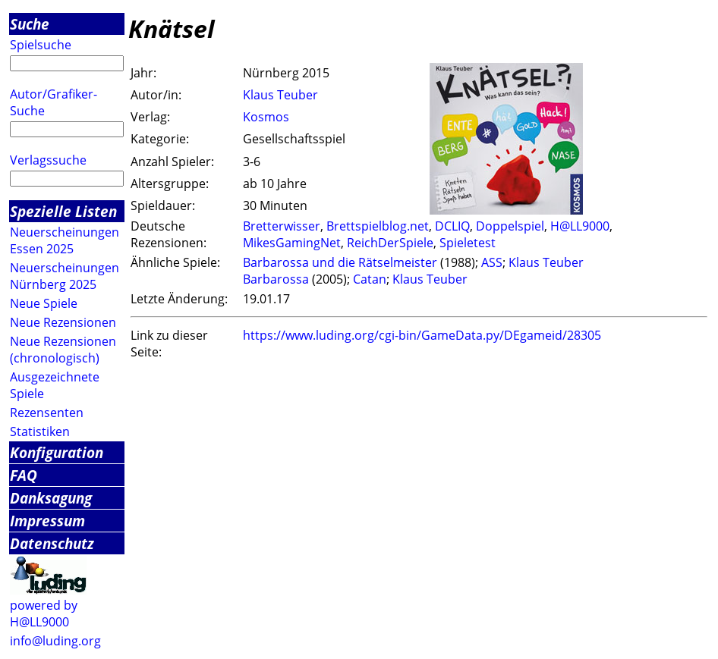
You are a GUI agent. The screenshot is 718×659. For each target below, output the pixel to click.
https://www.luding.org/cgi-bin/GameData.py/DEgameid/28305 (422, 335)
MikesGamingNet (292, 242)
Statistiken (40, 431)
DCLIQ (452, 226)
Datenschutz (52, 543)
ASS (491, 262)
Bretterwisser (281, 226)
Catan (369, 279)
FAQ (23, 475)
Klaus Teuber (280, 94)
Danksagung (51, 498)
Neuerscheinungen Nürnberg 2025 (64, 276)
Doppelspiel (510, 226)
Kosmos (266, 116)
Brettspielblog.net (377, 226)
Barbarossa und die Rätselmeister (340, 262)
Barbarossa (276, 279)
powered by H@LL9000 (43, 613)
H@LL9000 (579, 226)
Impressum (47, 520)
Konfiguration (56, 452)
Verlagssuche (48, 160)
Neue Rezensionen (63, 322)
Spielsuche (40, 44)
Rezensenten (46, 412)
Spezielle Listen (63, 211)
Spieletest (467, 242)
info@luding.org (55, 640)
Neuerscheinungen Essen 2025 (64, 240)
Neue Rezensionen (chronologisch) (63, 349)
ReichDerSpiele (390, 242)
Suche (29, 24)
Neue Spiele (43, 303)
